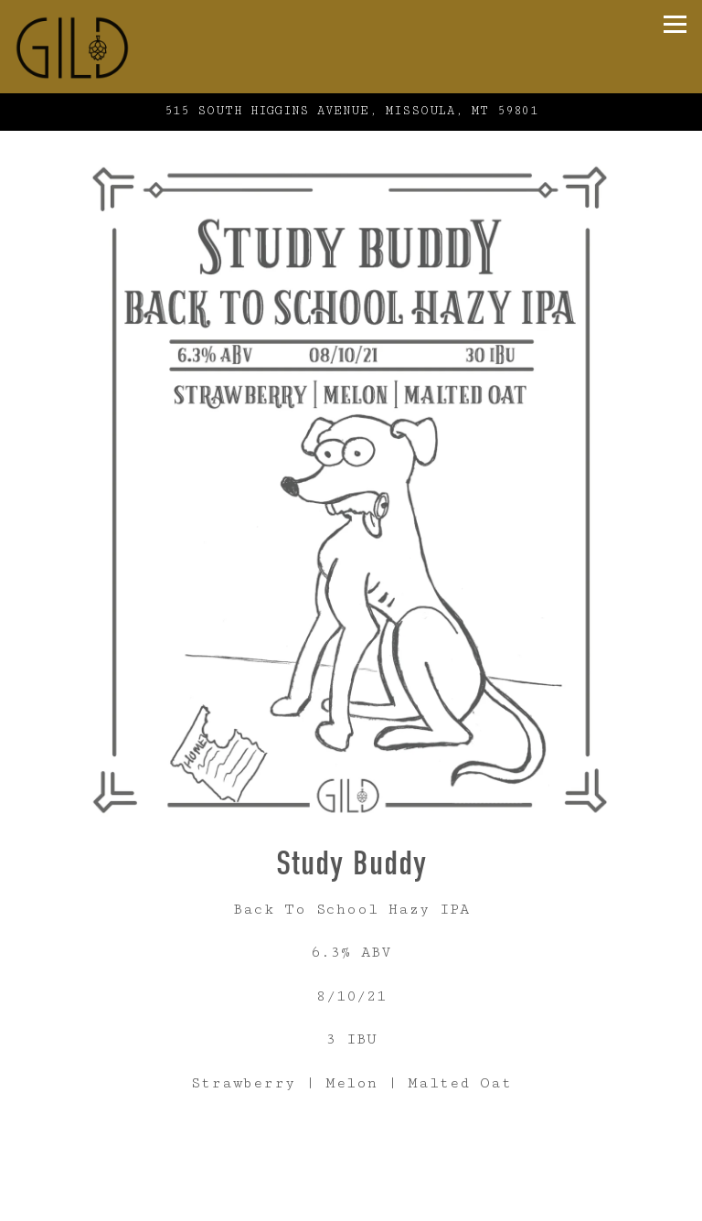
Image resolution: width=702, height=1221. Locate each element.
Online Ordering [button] (351, 1205)
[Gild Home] (111, 47)
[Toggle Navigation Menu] (675, 24)
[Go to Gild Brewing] (351, 112)
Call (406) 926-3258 (351, 1170)
